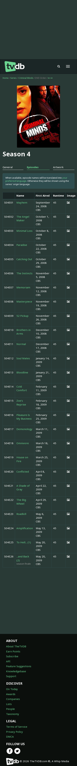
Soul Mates (23, 358)
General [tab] (8, 167)
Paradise (21, 245)
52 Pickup (22, 315)
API (8, 661)
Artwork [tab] (58, 167)
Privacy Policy (14, 731)
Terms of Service (16, 726)
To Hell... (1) (23, 542)
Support (11, 676)
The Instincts (24, 273)
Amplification (24, 528)
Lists (9, 704)
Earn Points (13, 651)
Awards (10, 694)
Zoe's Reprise (21, 402)
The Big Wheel (21, 501)
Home (6, 77)
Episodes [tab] (33, 167)
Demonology (24, 429)
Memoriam (23, 287)
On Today (12, 689)
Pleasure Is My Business (24, 416)
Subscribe (12, 656)
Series (13, 77)
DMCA (10, 736)
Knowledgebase (16, 671)
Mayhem (21, 202)
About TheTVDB (16, 646)
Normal (21, 344)
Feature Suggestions (18, 666)
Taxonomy (12, 714)
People (10, 709)
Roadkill (21, 514)
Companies (13, 699)
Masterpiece (24, 301)
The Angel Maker (22, 218)
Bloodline (22, 372)
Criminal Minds (26, 77)
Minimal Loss (24, 230)
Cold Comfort (21, 388)
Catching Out (24, 259)
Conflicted (22, 471)
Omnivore (22, 443)
